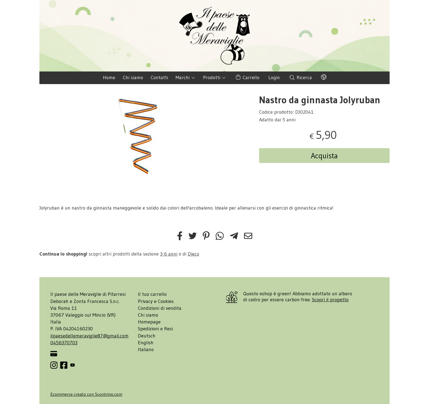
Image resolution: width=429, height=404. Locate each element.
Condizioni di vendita (159, 308)
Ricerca (300, 78)
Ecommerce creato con (86, 394)
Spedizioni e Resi (155, 329)
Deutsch (146, 336)
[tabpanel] (139, 136)
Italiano (146, 349)
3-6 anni (168, 254)
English (145, 343)
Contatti (159, 78)
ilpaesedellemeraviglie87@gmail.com (89, 336)
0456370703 (63, 343)
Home (109, 78)
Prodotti (214, 78)
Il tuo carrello (152, 294)
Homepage (149, 322)
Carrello (247, 77)
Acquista (324, 155)
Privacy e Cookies (156, 301)
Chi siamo (133, 78)
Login (274, 78)
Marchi (185, 78)
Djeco (193, 254)
